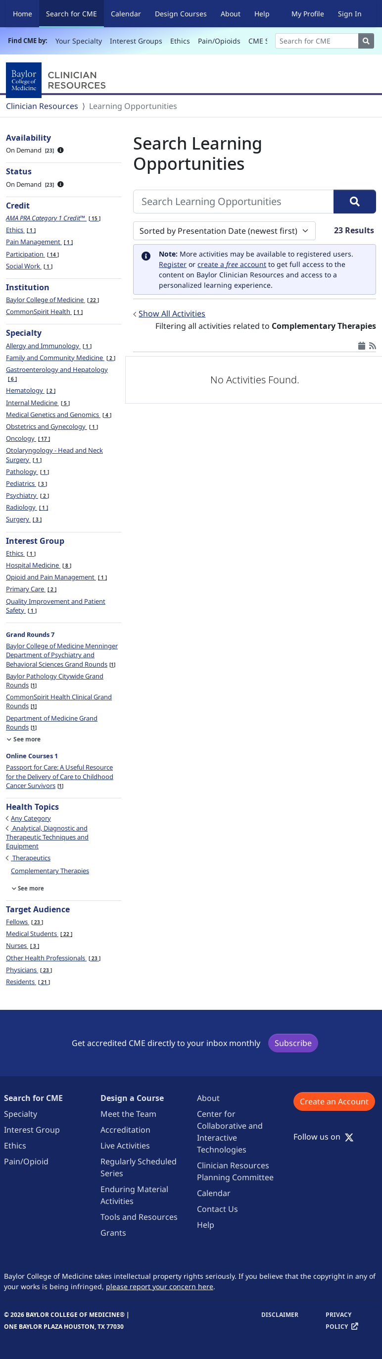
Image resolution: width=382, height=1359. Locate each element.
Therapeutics (30, 857)
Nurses (22, 945)
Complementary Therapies (50, 870)
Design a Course (132, 1098)
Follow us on (323, 1136)
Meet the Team (128, 1113)
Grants (113, 1232)
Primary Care (31, 588)
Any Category (31, 818)
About (230, 13)
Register (173, 264)
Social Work (29, 265)
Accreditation (125, 1129)
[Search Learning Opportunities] (233, 201)
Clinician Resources (42, 106)
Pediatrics (26, 483)
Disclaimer (279, 1314)
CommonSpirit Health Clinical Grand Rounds (59, 701)
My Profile (307, 13)
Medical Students (39, 933)
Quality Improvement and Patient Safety (55, 606)
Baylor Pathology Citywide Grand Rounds (54, 680)
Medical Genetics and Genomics (58, 414)
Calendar (126, 13)
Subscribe (293, 1043)
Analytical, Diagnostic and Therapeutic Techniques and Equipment (47, 837)
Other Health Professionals (53, 957)
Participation (32, 254)
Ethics (180, 41)
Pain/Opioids (219, 41)
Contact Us (217, 1208)
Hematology (30, 390)
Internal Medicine (38, 402)
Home (22, 13)
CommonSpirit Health (44, 311)
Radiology (27, 507)
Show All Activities (172, 313)
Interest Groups (136, 41)
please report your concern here (159, 1286)
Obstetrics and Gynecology (52, 426)
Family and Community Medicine (60, 357)
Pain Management (39, 241)
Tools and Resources (139, 1216)
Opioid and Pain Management (56, 577)
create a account (231, 264)
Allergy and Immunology (49, 345)
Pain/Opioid (26, 1161)
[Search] (317, 41)
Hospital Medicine (38, 565)
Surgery (24, 519)
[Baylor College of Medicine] (58, 80)
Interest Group (32, 1129)
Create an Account (334, 1101)
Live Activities (125, 1145)
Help (262, 13)
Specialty (20, 1113)
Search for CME (75, 13)
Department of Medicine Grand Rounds (51, 723)
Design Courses (181, 13)
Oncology (28, 438)
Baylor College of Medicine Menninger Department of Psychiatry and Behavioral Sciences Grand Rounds (62, 654)
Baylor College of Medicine (52, 299)
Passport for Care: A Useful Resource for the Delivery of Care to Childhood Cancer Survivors (59, 776)
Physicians (29, 969)
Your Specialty (78, 41)
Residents (28, 981)
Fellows (24, 921)
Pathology (27, 471)
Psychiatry (27, 495)
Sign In (350, 13)
